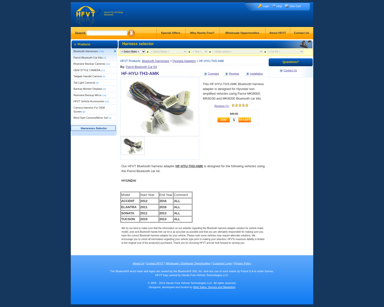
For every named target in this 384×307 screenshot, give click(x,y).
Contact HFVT (155, 263)
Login (266, 6)
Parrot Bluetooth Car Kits (89, 57)
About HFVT (277, 33)
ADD (224, 119)
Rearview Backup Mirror (89, 95)
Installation (256, 73)
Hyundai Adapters (184, 61)
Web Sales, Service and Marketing (214, 287)
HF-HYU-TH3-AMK (140, 73)
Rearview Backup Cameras (91, 63)
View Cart (295, 6)
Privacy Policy (242, 263)
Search (80, 33)
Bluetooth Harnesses (88, 51)
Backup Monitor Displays (89, 88)
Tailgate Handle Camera (89, 76)
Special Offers (170, 33)
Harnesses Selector (94, 128)
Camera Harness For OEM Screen (89, 109)
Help (279, 6)
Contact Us (301, 33)
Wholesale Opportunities (242, 33)
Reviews (234, 73)
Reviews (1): (222, 105)
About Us (138, 263)
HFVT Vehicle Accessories (91, 101)
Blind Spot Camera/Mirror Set (92, 117)
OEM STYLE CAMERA (89, 70)
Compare (213, 73)
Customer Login (222, 263)
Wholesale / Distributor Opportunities (188, 263)
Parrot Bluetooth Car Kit (141, 67)
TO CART (245, 119)
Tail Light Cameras (86, 82)
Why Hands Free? (202, 33)
